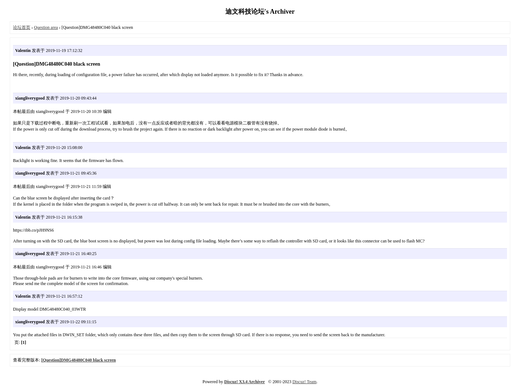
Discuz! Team (304, 381)
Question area (46, 27)
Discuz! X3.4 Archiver (244, 381)
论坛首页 (21, 27)
